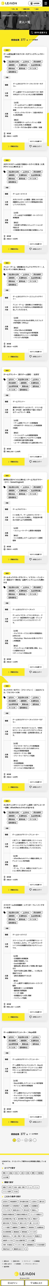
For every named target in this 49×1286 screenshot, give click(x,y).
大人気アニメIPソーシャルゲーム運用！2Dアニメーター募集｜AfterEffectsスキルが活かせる (24, 806)
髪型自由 (24, 1232)
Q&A (36, 9)
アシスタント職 (19, 1245)
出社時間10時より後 (9, 1219)
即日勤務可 (6, 1206)
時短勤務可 (13, 1201)
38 (30, 1140)
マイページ (27, 1261)
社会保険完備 (7, 1232)
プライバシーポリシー (31, 1264)
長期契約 (15, 1227)
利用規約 (18, 1264)
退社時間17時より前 (24, 1219)
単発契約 (31, 1227)
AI (26, 1249)
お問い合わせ (8, 1264)
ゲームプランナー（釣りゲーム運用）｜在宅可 (21, 374)
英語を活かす (17, 1210)
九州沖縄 (5, 1177)
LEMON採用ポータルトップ (11, 16)
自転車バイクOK (8, 1240)
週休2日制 (6, 1223)
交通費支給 (40, 1227)
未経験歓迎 (34, 1206)
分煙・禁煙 (17, 1236)
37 (26, 1140)
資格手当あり (7, 1249)
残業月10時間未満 (8, 1214)
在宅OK (5, 1201)
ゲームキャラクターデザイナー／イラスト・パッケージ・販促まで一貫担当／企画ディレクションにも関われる (24, 580)
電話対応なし (7, 1236)
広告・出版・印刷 (19, 1187)
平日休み (14, 1223)
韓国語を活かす (18, 1249)
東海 (27, 1173)
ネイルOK (33, 1232)
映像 (4, 1187)
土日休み (34, 1201)
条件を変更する (40, 32)
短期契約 (23, 1227)
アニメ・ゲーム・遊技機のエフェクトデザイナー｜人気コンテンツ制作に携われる (24, 268)
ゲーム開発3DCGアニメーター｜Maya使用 (20, 1032)
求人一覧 (15, 9)
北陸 (22, 1173)
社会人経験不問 (20, 1240)
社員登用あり (16, 1206)
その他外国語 (40, 1245)
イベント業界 (7, 1191)
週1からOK (23, 1223)
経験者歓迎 (30, 1245)
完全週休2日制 (24, 1201)
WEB (9, 1187)
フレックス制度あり (36, 1214)
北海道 (10, 1173)
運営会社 (6, 1261)
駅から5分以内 (27, 1236)
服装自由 (16, 1232)
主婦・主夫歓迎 (7, 1245)
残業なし (34, 1210)
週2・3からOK (34, 1223)
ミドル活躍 (31, 1240)
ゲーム (29, 1187)
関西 (33, 1173)
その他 (16, 1191)
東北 (16, 1173)
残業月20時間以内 (22, 1214)
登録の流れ (26, 9)
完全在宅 (26, 1210)
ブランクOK (6, 1210)
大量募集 (25, 1206)
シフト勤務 (6, 1227)
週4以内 (41, 1201)
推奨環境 (6, 1267)
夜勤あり (35, 1219)
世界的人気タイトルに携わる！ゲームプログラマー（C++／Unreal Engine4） (23, 480)
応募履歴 (37, 1261)
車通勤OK (38, 1236)
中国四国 (40, 1173)
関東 (4, 1173)
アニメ (36, 1187)
